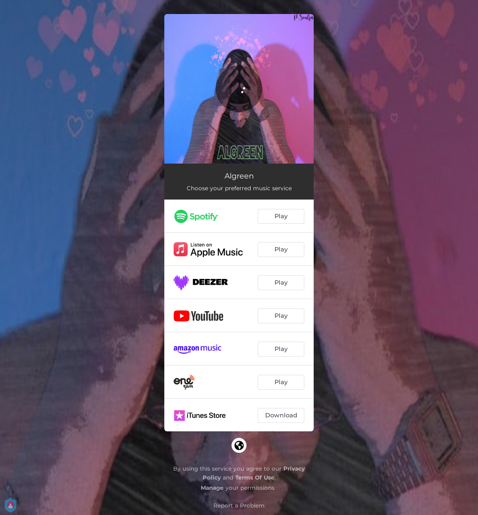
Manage (212, 487)
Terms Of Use (254, 477)
